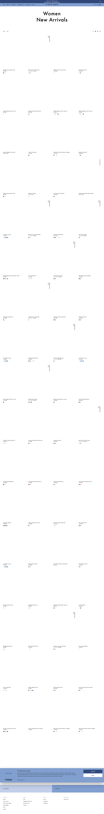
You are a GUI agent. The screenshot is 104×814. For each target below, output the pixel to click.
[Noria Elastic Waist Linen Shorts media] (39, 463)
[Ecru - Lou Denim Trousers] (3, 237)
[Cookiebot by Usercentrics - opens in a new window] (8, 811)
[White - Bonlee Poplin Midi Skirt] (59, 237)
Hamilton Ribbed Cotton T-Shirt (9, 111)
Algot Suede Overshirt (32, 563)
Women (8, 4)
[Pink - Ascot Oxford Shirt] (30, 278)
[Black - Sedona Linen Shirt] (79, 319)
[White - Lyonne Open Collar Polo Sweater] (80, 690)
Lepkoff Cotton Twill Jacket (33, 316)
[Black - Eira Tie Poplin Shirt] (79, 525)
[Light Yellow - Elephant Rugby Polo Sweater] (3, 155)
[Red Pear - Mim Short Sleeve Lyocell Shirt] (80, 278)
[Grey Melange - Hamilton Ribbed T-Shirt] (31, 690)
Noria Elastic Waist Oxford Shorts (60, 563)
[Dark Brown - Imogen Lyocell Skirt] (3, 525)
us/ (94, 4)
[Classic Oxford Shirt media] (39, 134)
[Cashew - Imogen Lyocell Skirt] (7, 525)
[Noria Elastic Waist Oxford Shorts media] (65, 546)
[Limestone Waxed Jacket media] (65, 340)
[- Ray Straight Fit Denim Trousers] (3, 402)
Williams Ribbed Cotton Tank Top (60, 111)
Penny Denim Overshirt (58, 275)
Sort (7, 31)
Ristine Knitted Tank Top (8, 605)
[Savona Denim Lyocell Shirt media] (65, 175)
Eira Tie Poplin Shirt (83, 522)
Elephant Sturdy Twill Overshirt (34, 111)
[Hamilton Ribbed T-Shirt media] (39, 669)
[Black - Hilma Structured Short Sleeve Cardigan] (79, 731)
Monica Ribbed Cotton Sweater (9, 769)
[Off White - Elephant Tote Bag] (28, 196)
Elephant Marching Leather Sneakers (86, 193)
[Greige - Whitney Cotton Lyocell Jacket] (30, 237)
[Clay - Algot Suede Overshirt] (30, 566)
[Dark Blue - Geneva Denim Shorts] (79, 566)
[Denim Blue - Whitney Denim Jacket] (30, 402)
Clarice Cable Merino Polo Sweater (35, 728)
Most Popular (6, 788)
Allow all (93, 803)
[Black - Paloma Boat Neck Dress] (3, 319)
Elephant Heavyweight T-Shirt (9, 70)
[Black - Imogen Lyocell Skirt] (6, 525)
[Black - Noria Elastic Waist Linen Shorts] (28, 484)
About (4, 799)
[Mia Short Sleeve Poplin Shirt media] (14, 422)
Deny (93, 806)
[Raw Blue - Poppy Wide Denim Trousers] (28, 525)
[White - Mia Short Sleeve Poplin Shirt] (55, 525)
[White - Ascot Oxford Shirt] (31, 278)
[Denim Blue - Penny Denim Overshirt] (55, 278)
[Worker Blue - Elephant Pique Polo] (80, 155)
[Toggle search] (98, 5)
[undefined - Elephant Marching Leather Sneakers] (79, 196)
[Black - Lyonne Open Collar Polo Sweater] (79, 690)
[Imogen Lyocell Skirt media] (14, 504)
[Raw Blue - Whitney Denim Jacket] (31, 402)
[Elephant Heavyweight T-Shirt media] (14, 52)
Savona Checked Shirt (83, 646)
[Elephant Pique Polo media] (90, 52)
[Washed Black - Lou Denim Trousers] (7, 237)
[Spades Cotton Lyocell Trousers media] (14, 710)
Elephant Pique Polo (83, 70)
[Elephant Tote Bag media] (39, 175)
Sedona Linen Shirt (82, 316)
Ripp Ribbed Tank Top (32, 605)
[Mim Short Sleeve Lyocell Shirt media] (90, 257)
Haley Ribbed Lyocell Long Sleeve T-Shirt (11, 275)
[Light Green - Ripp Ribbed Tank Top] (3, 649)
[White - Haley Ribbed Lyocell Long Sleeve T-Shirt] (6, 278)
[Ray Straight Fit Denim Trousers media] (14, 381)
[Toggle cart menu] (100, 5)
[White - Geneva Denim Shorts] (80, 566)
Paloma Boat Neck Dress (8, 316)
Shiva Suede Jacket (82, 234)
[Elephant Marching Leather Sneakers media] (90, 175)
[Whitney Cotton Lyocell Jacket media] (39, 216)
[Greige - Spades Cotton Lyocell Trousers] (6, 731)
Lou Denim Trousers (7, 234)
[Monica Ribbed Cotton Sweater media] (14, 751)
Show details (20, 811)
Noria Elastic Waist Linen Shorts (34, 481)
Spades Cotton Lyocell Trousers (9, 728)
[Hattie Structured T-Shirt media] (39, 628)
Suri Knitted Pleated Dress (84, 399)
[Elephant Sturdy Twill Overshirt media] (39, 93)
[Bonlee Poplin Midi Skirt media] (65, 216)
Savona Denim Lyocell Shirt (59, 193)
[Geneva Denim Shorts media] (90, 546)
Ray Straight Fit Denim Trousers (9, 399)
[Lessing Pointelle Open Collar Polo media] (39, 422)
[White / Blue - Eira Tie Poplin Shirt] (80, 525)
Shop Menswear (47, 2)
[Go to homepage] (52, 4)
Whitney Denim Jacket (32, 399)
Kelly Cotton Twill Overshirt (34, 70)
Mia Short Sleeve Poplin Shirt (9, 440)
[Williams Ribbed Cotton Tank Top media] (65, 93)
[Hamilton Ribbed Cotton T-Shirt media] (14, 93)
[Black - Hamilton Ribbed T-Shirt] (28, 690)
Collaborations (20, 4)
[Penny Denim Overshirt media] (65, 257)
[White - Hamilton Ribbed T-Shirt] (30, 690)
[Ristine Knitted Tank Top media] (14, 587)
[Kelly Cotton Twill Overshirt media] (39, 52)
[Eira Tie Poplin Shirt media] (90, 504)
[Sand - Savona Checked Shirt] (79, 649)
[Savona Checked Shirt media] (90, 628)
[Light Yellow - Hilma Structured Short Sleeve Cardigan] (55, 155)
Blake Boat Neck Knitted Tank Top (60, 605)
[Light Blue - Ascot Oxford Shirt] (28, 278)
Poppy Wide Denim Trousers (34, 522)
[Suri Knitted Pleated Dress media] (90, 381)
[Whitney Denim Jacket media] (39, 381)
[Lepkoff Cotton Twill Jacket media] (39, 299)
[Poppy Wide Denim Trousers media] (39, 504)
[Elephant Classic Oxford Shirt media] (65, 52)
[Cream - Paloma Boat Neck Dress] (55, 484)
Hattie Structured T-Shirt (33, 646)
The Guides (13, 4)
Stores (45, 799)
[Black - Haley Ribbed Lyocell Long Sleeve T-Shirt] (3, 278)
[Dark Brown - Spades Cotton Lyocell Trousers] (55, 772)
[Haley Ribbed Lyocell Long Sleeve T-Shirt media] (14, 257)
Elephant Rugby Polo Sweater (9, 152)
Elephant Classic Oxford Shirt (60, 70)
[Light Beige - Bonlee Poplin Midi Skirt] (56, 237)
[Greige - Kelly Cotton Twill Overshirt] (79, 443)
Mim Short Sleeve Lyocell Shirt (85, 275)
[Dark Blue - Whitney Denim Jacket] (28, 402)
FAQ (24, 799)
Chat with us (66, 799)
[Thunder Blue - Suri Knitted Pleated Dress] (80, 402)
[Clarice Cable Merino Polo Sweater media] (39, 710)
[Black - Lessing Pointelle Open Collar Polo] (28, 443)
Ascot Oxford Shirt (32, 275)
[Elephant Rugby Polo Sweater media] (14, 134)
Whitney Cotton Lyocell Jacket (34, 234)
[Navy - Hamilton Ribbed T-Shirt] (32, 690)
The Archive (27, 4)
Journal (32, 4)
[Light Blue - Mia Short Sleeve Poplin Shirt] (3, 443)
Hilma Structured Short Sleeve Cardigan (62, 152)
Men (4, 4)
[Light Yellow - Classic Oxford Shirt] (30, 155)
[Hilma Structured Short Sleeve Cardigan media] (65, 134)
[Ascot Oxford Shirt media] (39, 257)
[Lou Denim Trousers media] (14, 216)
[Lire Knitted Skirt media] (90, 587)
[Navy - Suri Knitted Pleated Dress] (79, 402)
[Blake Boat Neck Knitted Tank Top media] (65, 587)
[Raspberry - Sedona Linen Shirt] (80, 319)
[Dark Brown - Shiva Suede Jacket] (79, 237)
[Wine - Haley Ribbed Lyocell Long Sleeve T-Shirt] (7, 278)
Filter (4, 31)
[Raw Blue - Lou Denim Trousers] (6, 237)
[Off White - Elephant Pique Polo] (79, 155)
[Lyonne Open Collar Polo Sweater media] (90, 669)
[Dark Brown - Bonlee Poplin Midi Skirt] (55, 237)
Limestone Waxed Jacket (58, 358)
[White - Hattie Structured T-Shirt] (30, 649)
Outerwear (57, 788)
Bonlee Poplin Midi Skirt (58, 234)
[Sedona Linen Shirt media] (90, 299)
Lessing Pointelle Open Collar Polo (35, 440)
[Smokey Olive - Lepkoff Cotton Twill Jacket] (28, 319)
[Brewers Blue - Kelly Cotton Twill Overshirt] (80, 443)
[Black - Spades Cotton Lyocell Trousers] (3, 731)
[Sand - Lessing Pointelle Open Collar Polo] (30, 443)
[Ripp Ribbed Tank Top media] (39, 587)
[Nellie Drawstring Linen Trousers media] (65, 381)
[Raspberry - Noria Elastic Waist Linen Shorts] (30, 484)
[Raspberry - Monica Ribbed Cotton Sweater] (3, 772)
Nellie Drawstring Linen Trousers (60, 399)
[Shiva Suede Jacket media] (90, 216)
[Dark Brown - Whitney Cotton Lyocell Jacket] (28, 237)
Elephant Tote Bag (32, 193)
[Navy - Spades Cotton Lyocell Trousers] (7, 731)
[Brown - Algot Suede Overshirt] (28, 566)
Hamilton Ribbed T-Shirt (33, 687)
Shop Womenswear (56, 2)
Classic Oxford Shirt (32, 152)
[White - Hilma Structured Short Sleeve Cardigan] (56, 155)
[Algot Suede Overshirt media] (39, 546)
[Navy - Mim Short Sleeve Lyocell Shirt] (79, 278)
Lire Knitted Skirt (82, 605)
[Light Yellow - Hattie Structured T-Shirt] (28, 649)
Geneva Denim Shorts (83, 563)
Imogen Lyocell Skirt (7, 522)
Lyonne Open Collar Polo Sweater (86, 687)
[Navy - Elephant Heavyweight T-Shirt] (3, 196)
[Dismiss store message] (100, 1)
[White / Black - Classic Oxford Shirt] (28, 155)
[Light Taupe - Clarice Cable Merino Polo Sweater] (28, 731)
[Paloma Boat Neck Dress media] (14, 299)
